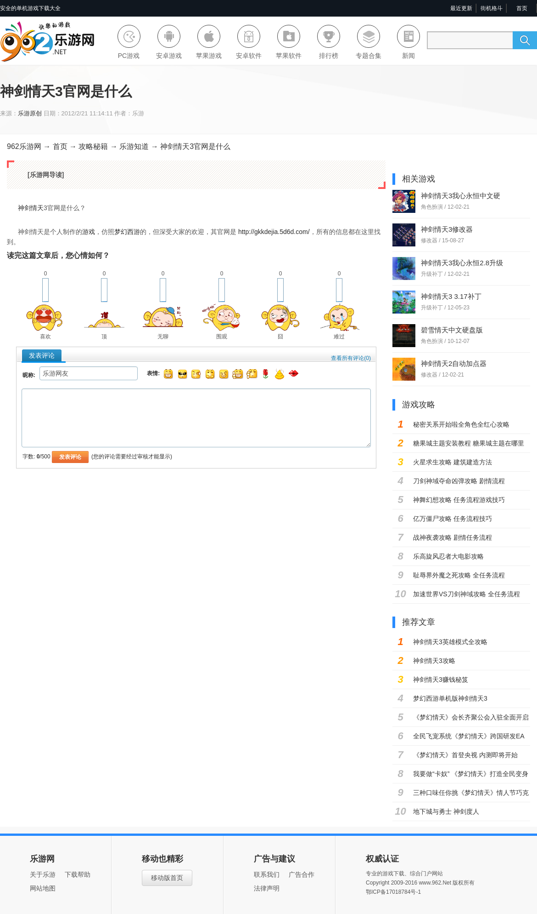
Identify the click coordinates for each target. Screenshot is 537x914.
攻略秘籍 (94, 146)
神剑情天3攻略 (434, 660)
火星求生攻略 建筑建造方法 (452, 462)
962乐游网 (24, 146)
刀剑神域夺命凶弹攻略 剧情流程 (459, 481)
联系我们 (267, 874)
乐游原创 (30, 113)
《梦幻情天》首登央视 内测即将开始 (465, 755)
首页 (521, 8)
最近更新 (461, 8)
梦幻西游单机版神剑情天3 (450, 698)
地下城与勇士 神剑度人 (446, 811)
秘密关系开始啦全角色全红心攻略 (461, 424)
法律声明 (267, 888)
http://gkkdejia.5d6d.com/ (274, 231)
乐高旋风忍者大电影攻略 (448, 556)
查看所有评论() (351, 358)
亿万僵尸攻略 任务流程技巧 (452, 518)
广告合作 (301, 874)
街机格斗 (492, 8)
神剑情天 (31, 207)
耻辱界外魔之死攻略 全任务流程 (459, 575)
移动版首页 (167, 877)
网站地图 (43, 888)
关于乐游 (43, 874)
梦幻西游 (127, 231)
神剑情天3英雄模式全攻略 (450, 642)
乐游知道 (134, 146)
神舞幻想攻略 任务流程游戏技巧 (459, 499)
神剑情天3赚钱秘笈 (440, 679)
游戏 (88, 231)
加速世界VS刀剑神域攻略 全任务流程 (466, 594)
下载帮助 (77, 874)
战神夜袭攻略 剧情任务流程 (452, 537)
